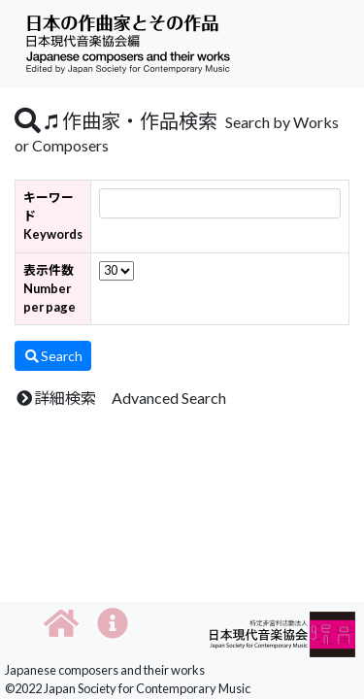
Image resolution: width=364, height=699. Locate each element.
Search (53, 356)
